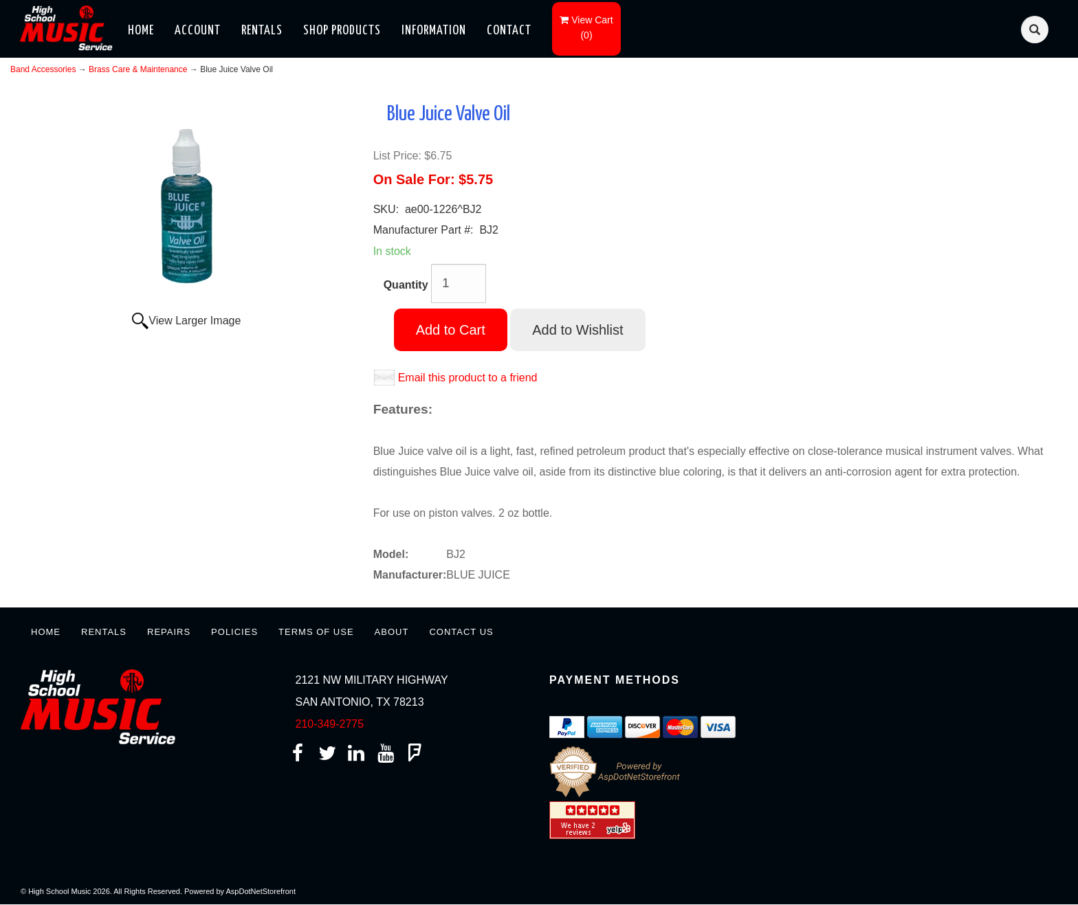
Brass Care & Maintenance (138, 69)
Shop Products (342, 30)
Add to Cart (450, 329)
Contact (509, 30)
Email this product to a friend (468, 377)
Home (141, 30)
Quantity (406, 285)
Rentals (262, 30)
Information (434, 30)
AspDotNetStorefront (261, 891)
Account (198, 30)
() (586, 27)
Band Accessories (43, 69)
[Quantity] (458, 283)
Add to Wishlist (577, 329)
